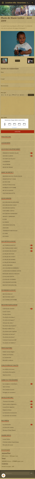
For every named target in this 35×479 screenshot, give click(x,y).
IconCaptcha (14, 127)
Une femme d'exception (9, 372)
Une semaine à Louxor (8, 389)
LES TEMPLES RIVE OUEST (17, 248)
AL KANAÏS (6, 222)
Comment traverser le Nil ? (10, 340)
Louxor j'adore (6, 439)
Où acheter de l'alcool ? (9, 334)
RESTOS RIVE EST (8, 294)
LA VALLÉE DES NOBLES (9, 262)
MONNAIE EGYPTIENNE (9, 187)
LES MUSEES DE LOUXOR (17, 251)
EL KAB (5, 219)
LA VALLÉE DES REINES (9, 259)
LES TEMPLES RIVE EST (17, 245)
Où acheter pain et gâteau (10, 331)
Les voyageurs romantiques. (17, 384)
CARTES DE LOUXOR (17, 308)
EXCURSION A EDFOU (9, 208)
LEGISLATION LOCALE (9, 184)
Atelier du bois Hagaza (8, 351)
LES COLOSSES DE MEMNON (10, 268)
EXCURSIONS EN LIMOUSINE (11, 202)
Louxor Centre (6, 311)
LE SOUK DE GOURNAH (9, 279)
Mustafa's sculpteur (8, 360)
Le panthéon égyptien (17, 407)
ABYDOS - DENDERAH (9, 216)
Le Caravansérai (7, 357)
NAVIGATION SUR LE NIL (10, 285)
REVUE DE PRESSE (8, 167)
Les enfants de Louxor (8, 369)
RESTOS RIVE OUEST (9, 297)
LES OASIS (6, 236)
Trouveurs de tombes (17, 401)
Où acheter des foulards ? (9, 325)
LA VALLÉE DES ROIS (8, 254)
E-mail (2, 79)
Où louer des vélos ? (8, 323)
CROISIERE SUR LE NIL (9, 225)
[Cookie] (3, 475)
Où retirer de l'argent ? (9, 320)
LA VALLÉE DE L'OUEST (9, 256)
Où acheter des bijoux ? (9, 317)
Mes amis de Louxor (8, 445)
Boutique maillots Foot (9, 328)
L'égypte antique (7, 410)
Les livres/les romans (8, 427)
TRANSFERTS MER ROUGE (10, 230)
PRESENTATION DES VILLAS (17, 153)
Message (3, 92)
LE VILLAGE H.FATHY (8, 276)
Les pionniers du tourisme (9, 415)
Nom (2, 72)
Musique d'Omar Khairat (9, 430)
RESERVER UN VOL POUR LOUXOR (12, 176)
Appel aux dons (7, 375)
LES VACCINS (6, 182)
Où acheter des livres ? (9, 337)
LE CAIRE (5, 233)
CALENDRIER (6, 161)
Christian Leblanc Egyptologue (11, 442)
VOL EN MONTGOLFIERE (10, 282)
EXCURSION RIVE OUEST (10, 205)
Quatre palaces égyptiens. (17, 404)
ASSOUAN (5, 228)
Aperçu (31, 95)
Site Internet (4, 85)
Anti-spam (4, 117)
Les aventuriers (17, 424)
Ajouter (17, 131)
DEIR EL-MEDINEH (8, 265)
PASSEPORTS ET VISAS (9, 179)
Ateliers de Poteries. (8, 354)
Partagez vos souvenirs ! (9, 392)
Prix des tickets (7, 314)
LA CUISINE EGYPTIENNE (10, 299)
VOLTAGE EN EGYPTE (9, 193)
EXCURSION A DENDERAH (10, 213)
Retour (17, 60)
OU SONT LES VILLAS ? (9, 158)
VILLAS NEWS (6, 164)
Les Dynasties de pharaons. (10, 412)
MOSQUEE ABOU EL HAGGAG (11, 273)
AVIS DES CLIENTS (17, 156)
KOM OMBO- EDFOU (8, 210)
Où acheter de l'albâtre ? (9, 343)
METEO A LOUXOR (8, 190)
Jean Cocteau (6, 386)
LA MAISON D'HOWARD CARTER (12, 271)
